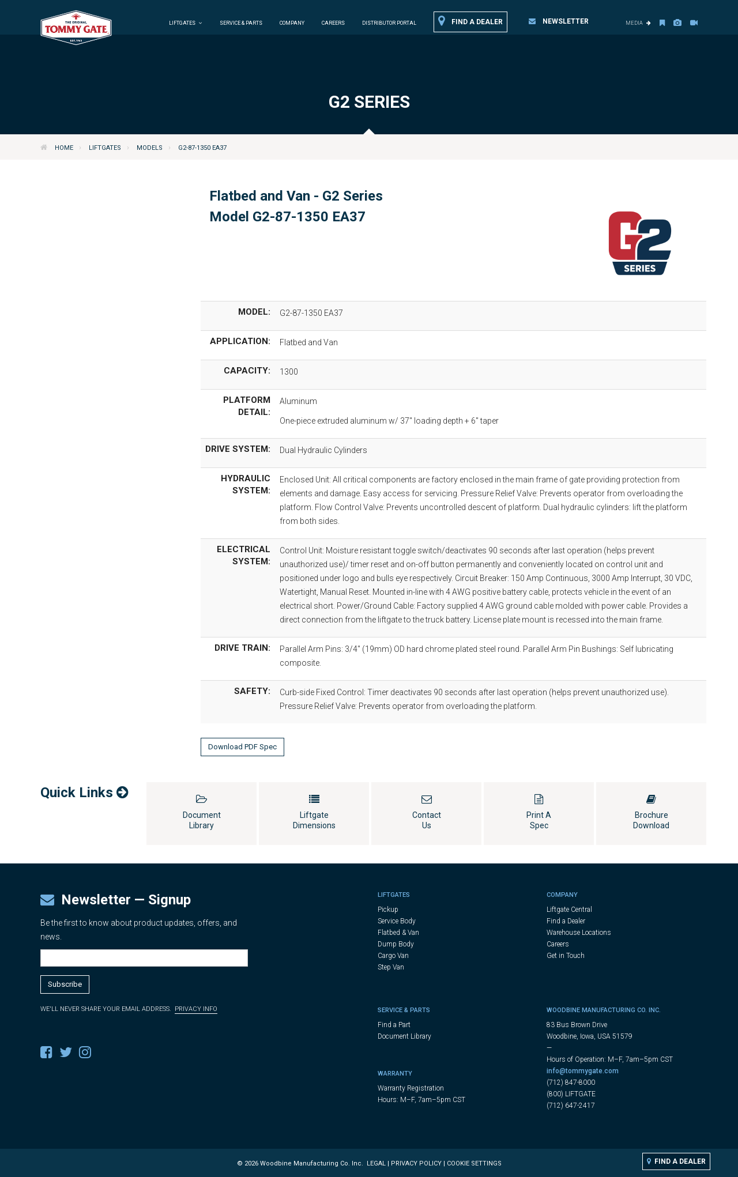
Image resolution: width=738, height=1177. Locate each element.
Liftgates (105, 148)
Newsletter (559, 21)
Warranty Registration (411, 1088)
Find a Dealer (470, 21)
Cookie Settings (474, 1163)
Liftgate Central (569, 910)
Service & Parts (241, 23)
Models (150, 148)
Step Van (391, 967)
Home (64, 148)
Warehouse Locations (579, 933)
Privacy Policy (416, 1163)
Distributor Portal (389, 23)
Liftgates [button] (185, 23)
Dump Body (396, 944)
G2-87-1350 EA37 (202, 148)
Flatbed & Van (398, 933)
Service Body (397, 921)
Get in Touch (566, 956)
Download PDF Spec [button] (242, 746)
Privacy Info (196, 1009)
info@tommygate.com (583, 1071)
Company (292, 23)
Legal (376, 1163)
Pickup (388, 910)
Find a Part (394, 1025)
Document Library (404, 1036)
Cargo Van (393, 956)
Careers (333, 23)
